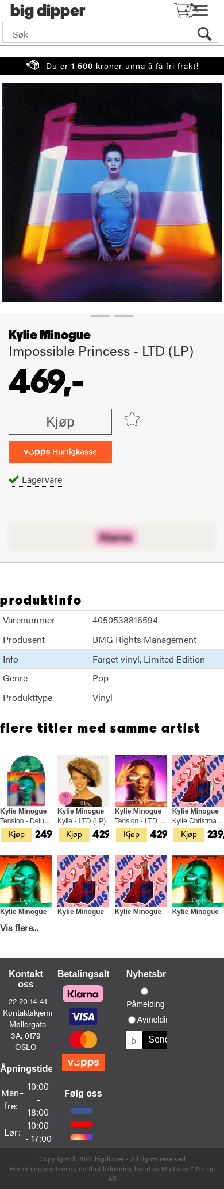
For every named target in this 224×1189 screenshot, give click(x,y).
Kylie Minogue (50, 335)
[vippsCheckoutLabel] (60, 452)
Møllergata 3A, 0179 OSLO (27, 1035)
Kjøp (60, 421)
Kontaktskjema (29, 1012)
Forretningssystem (38, 1168)
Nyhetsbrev (151, 974)
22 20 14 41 (28, 1000)
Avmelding (156, 1019)
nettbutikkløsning (106, 1168)
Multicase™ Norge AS (161, 1173)
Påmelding (145, 1004)
